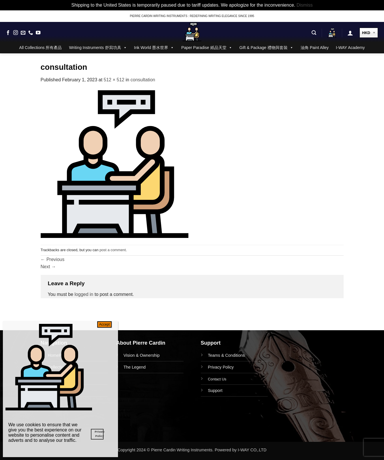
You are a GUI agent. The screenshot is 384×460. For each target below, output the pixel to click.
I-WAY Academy (350, 47)
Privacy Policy (221, 367)
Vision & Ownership (141, 355)
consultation (142, 79)
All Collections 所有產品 (40, 47)
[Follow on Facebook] (8, 32)
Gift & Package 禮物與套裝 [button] (266, 47)
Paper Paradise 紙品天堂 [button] (206, 47)
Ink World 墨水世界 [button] (154, 47)
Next (48, 266)
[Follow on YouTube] (38, 32)
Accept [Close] (104, 324)
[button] (314, 32)
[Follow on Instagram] (15, 32)
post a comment (113, 250)
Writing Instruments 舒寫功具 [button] (98, 47)
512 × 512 (114, 79)
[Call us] (30, 32)
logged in (83, 294)
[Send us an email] (23, 32)
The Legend (134, 367)
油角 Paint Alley (315, 47)
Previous (53, 259)
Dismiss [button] (305, 5)
